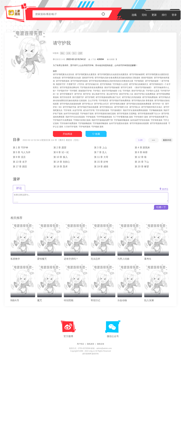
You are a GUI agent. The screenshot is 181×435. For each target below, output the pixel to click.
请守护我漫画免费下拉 (158, 117)
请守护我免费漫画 (150, 97)
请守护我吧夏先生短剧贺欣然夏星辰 (112, 74)
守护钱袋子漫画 (87, 113)
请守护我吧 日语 (121, 107)
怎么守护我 (93, 100)
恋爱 (80, 53)
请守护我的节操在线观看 (87, 107)
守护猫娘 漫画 (97, 127)
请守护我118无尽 (101, 104)
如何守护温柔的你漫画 (118, 123)
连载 (134, 15)
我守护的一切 (158, 104)
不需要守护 (71, 84)
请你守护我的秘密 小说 (112, 91)
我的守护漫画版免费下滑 (102, 120)
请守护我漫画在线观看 (139, 123)
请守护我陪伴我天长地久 (151, 107)
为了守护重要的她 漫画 (123, 117)
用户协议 (80, 344)
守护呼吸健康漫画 (104, 117)
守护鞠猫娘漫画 (155, 110)
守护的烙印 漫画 (141, 117)
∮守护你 (80, 84)
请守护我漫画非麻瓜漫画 (105, 113)
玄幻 (74, 53)
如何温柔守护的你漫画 (140, 120)
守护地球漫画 (84, 127)
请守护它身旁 (126, 87)
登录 (174, 15)
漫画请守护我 (88, 78)
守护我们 (97, 91)
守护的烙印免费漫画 (68, 123)
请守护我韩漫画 (62, 81)
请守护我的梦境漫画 (79, 81)
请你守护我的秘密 (112, 87)
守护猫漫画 (90, 117)
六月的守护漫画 (71, 127)
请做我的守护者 (85, 91)
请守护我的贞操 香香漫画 (142, 100)
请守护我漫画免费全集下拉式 (108, 97)
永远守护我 (77, 110)
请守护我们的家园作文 (138, 84)
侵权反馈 (100, 344)
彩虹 (62, 53)
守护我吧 (73, 91)
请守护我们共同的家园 (131, 97)
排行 (164, 15)
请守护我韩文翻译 (117, 104)
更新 (154, 15)
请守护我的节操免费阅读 (119, 100)
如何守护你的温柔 (71, 113)
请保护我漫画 (147, 78)
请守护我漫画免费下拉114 (149, 113)
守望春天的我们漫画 (82, 120)
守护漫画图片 (116, 110)
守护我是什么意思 (120, 84)
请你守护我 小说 (126, 94)
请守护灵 (78, 94)
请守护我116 (134, 107)
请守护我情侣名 (106, 107)
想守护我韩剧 (105, 84)
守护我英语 (103, 100)
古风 (68, 53)
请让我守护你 (112, 94)
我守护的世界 (65, 97)
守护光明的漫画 (102, 110)
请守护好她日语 (92, 84)
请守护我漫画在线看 (158, 123)
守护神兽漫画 (156, 120)
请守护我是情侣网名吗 (69, 87)
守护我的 (126, 91)
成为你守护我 (89, 110)
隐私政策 (90, 344)
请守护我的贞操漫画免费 (70, 104)
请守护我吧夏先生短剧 (71, 78)
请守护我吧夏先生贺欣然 (63, 74)
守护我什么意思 (152, 91)
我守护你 (87, 94)
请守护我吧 (90, 97)
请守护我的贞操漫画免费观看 (138, 104)
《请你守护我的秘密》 (143, 87)
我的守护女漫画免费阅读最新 (135, 110)
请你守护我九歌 (138, 91)
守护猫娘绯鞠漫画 (100, 123)
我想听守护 (61, 84)
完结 (144, 15)
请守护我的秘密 (151, 81)
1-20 (140, 140)
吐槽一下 (161, 207)
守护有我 (67, 110)
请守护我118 (87, 104)
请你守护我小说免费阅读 (144, 94)
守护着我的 (139, 81)
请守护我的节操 (69, 107)
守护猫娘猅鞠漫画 (121, 120)
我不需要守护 (78, 97)
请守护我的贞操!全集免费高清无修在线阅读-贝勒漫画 (117, 78)
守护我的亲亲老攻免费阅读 (91, 87)
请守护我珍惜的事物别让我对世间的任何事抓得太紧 (111, 81)
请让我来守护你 (98, 94)
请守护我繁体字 (66, 94)
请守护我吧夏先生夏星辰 (85, 74)
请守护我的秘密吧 (137, 74)
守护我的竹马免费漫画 (62, 120)
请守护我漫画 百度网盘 (127, 113)
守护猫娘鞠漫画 (85, 123)
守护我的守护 (62, 91)
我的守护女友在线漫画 (75, 117)
